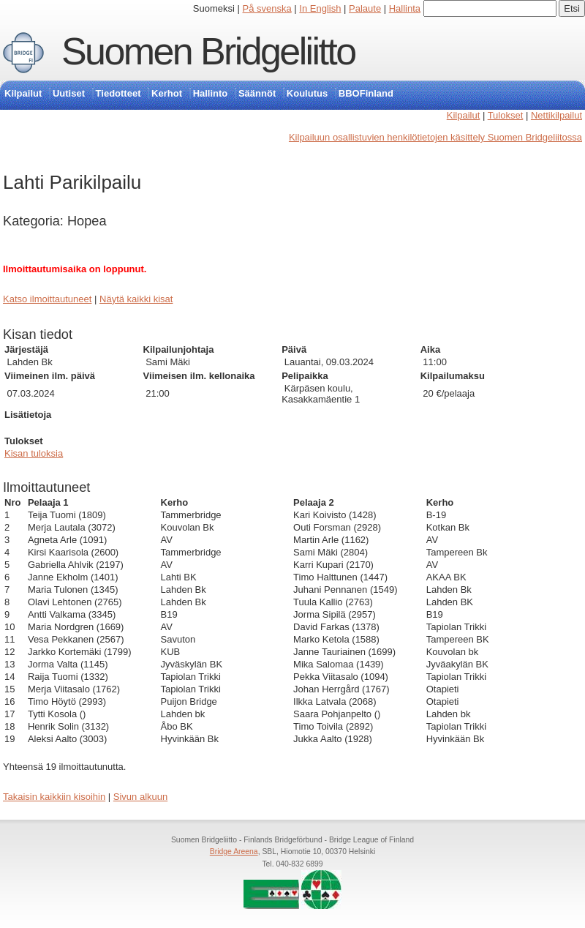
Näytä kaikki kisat (136, 298)
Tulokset (506, 115)
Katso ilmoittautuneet (47, 298)
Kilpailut (23, 93)
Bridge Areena (234, 851)
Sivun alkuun (140, 796)
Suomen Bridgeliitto (208, 51)
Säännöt (257, 93)
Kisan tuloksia (33, 453)
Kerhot (166, 93)
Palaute (365, 8)
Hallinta (404, 8)
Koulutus (307, 93)
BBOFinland (366, 93)
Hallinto (210, 93)
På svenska (267, 8)
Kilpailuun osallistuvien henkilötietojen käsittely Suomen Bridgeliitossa (435, 137)
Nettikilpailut (556, 115)
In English (320, 8)
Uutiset (69, 93)
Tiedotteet (118, 93)
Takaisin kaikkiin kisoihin (54, 796)
